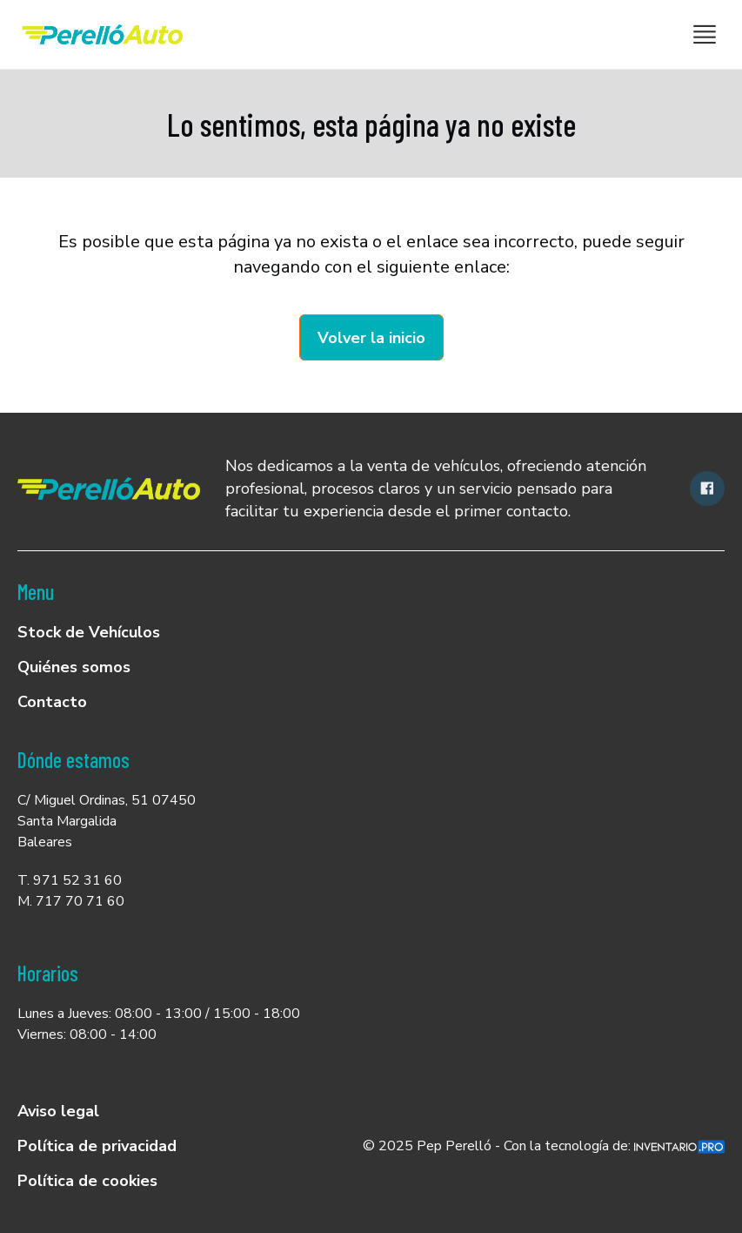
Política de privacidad (97, 1145)
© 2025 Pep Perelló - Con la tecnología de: (544, 1146)
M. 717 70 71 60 (70, 901)
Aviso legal (58, 1111)
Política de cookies (87, 1180)
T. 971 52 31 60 (69, 880)
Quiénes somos (73, 667)
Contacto (52, 701)
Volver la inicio (371, 337)
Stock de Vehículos (88, 632)
